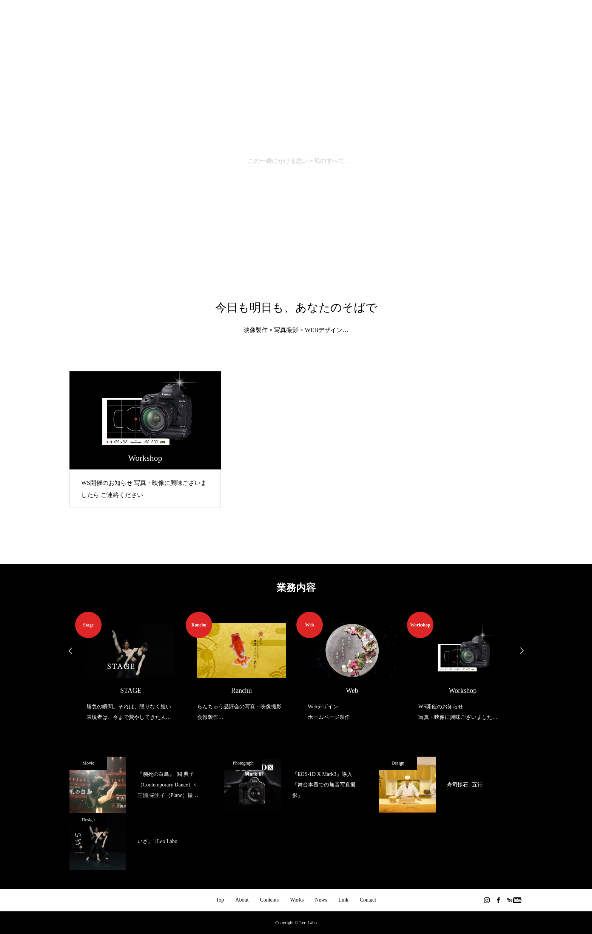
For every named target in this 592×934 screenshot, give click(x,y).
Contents (269, 900)
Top (220, 900)
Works (297, 900)
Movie (88, 763)
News (321, 900)
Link (343, 900)
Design (398, 763)
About (241, 900)
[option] (130, 667)
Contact (368, 900)
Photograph (243, 763)
